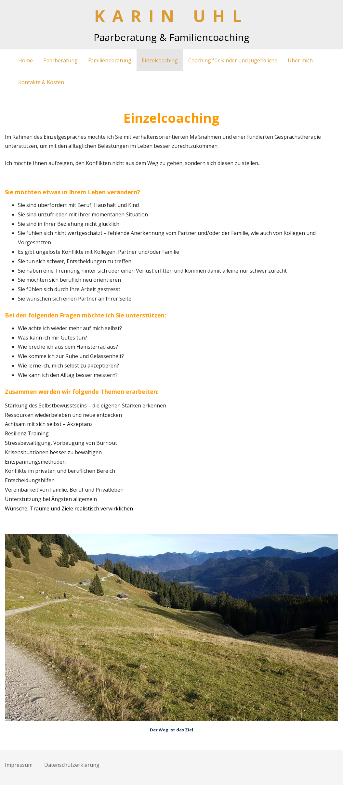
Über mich (300, 60)
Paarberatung (60, 60)
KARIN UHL (171, 16)
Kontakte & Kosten (41, 82)
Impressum (19, 764)
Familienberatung (109, 60)
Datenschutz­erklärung (71, 764)
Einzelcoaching (160, 60)
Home (25, 60)
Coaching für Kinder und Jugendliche (232, 60)
